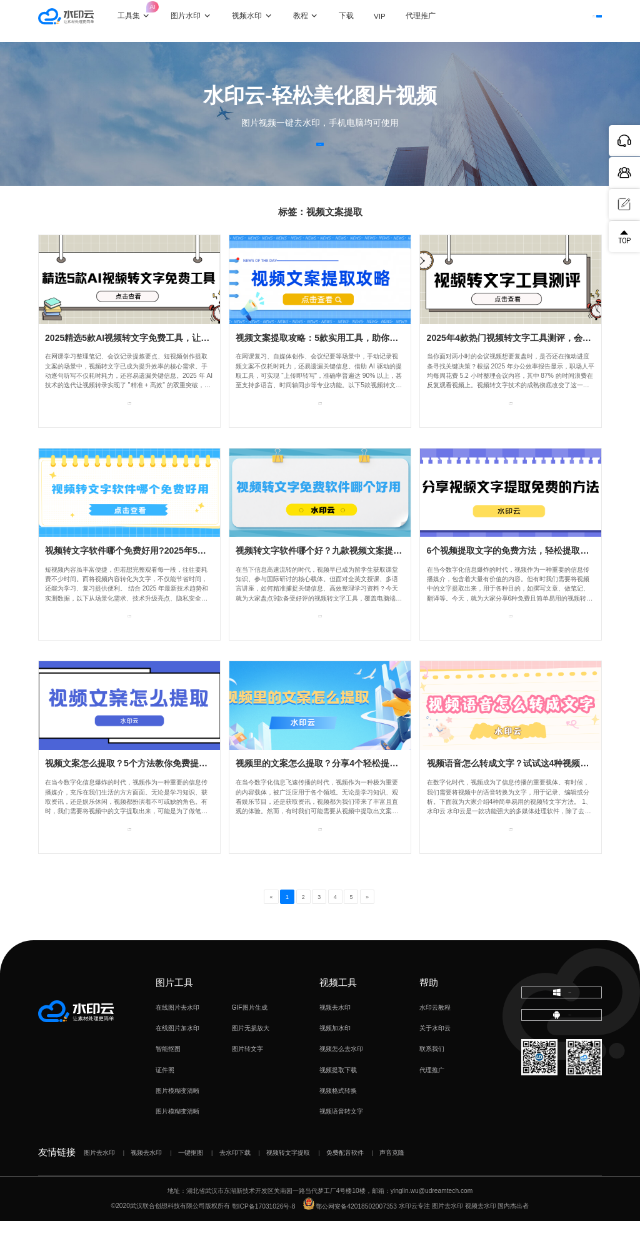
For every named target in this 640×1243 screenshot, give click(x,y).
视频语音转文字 (341, 1133)
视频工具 (338, 1004)
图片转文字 (247, 1071)
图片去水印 (99, 1174)
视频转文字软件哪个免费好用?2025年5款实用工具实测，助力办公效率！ (187, 573)
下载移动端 (562, 1055)
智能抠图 (168, 1071)
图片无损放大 (250, 1050)
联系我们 (431, 1071)
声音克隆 (391, 1174)
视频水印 (263, 20)
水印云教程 (435, 1029)
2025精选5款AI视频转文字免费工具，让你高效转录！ (149, 360)
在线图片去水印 (177, 1029)
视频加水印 (335, 1050)
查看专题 (129, 432)
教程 (316, 20)
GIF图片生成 (250, 1029)
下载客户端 (576, 20)
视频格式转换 (338, 1113)
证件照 (165, 1091)
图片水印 (202, 20)
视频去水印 (335, 1029)
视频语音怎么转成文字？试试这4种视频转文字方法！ (530, 786)
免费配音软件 (345, 1174)
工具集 (150, 14)
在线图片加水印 (177, 1050)
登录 (525, 20)
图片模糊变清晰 (177, 1113)
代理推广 (431, 1091)
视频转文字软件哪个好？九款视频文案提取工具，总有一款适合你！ (367, 573)
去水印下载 (235, 1174)
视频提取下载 (338, 1091)
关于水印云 (435, 1050)
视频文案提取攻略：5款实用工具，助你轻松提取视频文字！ (352, 360)
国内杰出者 (513, 1228)
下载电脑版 (561, 1020)
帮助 (428, 1004)
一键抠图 (190, 1174)
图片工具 (174, 1004)
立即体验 (320, 155)
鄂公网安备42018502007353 (350, 1228)
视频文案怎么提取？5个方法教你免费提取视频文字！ (148, 786)
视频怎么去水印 (341, 1071)
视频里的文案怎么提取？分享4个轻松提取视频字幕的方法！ (352, 786)
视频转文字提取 (288, 1174)
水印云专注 (414, 1228)
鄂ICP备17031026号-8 (264, 1228)
